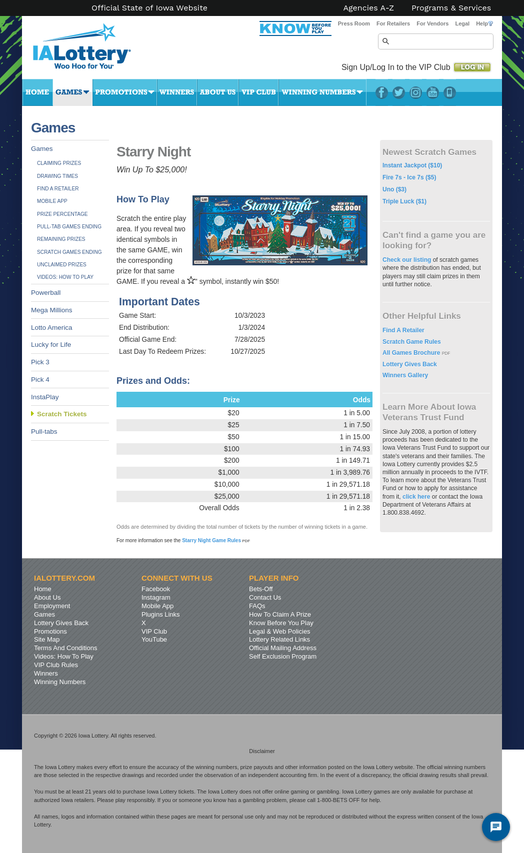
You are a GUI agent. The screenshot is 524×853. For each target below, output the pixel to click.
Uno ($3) (394, 189)
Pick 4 (40, 379)
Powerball (45, 292)
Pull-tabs (44, 431)
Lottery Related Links (279, 639)
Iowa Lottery (91, 50)
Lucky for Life (51, 344)
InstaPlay (45, 397)
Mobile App (52, 201)
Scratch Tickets (62, 414)
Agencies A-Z (369, 8)
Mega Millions (51, 310)
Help (484, 23)
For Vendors (432, 23)
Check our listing (407, 259)
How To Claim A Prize (280, 614)
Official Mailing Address (282, 648)
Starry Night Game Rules (216, 540)
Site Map (47, 639)
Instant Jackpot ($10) (412, 165)
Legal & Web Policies (279, 631)
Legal (462, 23)
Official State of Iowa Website (150, 8)
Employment (52, 606)
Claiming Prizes (59, 163)
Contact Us (265, 597)
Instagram (416, 92)
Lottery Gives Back (409, 364)
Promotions (124, 92)
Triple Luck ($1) (404, 201)
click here (416, 496)
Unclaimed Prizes (61, 264)
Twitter (398, 92)
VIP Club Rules (56, 665)
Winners (177, 92)
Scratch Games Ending (69, 252)
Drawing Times (57, 176)
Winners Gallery (405, 375)
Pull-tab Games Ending (69, 226)
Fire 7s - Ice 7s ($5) (409, 177)
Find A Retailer (58, 188)
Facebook (382, 92)
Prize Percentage (62, 214)
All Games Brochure (412, 352)
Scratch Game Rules (411, 341)
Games (72, 92)
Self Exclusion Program (282, 656)
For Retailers (393, 23)
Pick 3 (40, 362)
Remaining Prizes (61, 239)
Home (37, 92)
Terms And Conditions (65, 648)
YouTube (432, 92)
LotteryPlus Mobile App (450, 92)
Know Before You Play (281, 623)
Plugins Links (161, 614)
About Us (217, 92)
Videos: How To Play (65, 277)
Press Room (354, 23)
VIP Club (258, 92)
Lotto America (51, 327)
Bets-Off (260, 589)
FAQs (257, 606)
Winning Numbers (322, 92)
